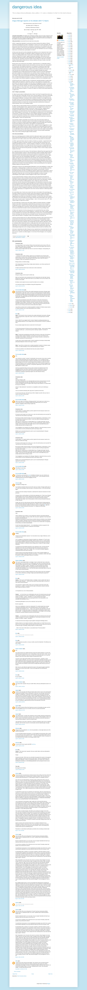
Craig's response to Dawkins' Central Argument (72, 206)
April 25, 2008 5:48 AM (19, 644)
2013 (69, 55)
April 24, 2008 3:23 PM (19, 507)
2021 (69, 41)
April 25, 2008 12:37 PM (20, 710)
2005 (69, 312)
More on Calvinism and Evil (71, 227)
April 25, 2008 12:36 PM (20, 701)
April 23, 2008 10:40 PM (20, 286)
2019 (69, 45)
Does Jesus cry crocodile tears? (71, 108)
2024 (69, 36)
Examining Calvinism (71, 164)
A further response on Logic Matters (71, 232)
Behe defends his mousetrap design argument (71, 212)
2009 (69, 61)
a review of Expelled (71, 124)
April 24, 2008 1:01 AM (19, 309)
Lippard (17, 690)
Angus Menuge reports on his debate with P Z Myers (30, 21)
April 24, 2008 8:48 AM (19, 373)
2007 (69, 309)
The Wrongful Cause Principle (71, 186)
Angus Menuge (18, 237)
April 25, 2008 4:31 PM (19, 738)
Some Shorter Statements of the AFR (71, 271)
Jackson (17, 773)
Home (33, 973)
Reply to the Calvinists (71, 261)
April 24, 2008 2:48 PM (19, 433)
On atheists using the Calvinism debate (71, 144)
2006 (69, 310)
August (70, 74)
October (71, 70)
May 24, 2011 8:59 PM (19, 830)
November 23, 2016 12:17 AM (21, 969)
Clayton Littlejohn (19, 560)
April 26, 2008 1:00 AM (19, 745)
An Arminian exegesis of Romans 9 (71, 201)
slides (29, 729)
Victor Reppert (61, 40)
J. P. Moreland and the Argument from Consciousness (72, 168)
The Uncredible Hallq (19, 289)
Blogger (48, 983)
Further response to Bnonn (72, 160)
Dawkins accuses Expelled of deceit (71, 84)
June (70, 77)
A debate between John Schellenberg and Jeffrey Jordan (72, 298)
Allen (16, 960)
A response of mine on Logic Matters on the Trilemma (71, 243)
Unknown (17, 482)
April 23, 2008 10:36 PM (20, 269)
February (71, 305)
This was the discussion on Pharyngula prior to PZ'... (71, 150)
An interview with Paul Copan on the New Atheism (71, 222)
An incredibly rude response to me (72, 217)
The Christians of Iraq (72, 190)
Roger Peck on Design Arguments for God (72, 257)
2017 (69, 48)
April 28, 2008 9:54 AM (19, 762)
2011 (69, 58)
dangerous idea (27, 6)
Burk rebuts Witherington (71, 100)
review (29, 475)
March (70, 303)
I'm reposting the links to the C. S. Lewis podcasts (71, 89)
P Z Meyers (23, 237)
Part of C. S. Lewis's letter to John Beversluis (71, 177)
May (70, 79)
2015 (69, 51)
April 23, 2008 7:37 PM (19, 250)
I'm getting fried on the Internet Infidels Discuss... (71, 276)
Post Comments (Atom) (21, 976)
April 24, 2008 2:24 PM (19, 405)
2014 (69, 53)
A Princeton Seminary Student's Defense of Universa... (71, 252)
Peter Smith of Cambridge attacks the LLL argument (71, 267)
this (45, 504)
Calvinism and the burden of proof (71, 112)
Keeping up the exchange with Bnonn (71, 133)
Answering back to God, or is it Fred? (71, 282)
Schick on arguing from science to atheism (71, 287)
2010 (69, 60)
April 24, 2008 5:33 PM (19, 528)
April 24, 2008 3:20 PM (19, 479)
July (70, 76)
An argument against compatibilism (72, 292)
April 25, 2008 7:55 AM (19, 678)
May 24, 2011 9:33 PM (19, 957)
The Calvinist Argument (71, 115)
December (71, 64)
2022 (69, 40)
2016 (69, 50)
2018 (69, 46)
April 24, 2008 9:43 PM (19, 574)
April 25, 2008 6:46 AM (19, 671)
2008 (69, 63)
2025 (69, 35)
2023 (69, 38)
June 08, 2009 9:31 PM (19, 769)
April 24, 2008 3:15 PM (19, 469)
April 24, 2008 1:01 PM (19, 395)
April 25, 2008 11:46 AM (20, 686)
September (71, 71)
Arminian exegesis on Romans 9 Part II (72, 197)
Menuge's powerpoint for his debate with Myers (71, 119)
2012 (69, 56)
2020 (69, 43)
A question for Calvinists (71, 129)
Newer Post (15, 973)
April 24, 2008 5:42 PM (19, 556)
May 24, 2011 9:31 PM (19, 898)
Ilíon (16, 313)
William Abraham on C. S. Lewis (71, 182)
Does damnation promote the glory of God (72, 95)
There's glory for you (71, 173)
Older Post (50, 973)
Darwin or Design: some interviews (71, 156)
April (70, 81)
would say (33, 744)
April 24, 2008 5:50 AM (19, 350)
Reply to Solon (72, 263)
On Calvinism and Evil (71, 248)
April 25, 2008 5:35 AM (19, 629)
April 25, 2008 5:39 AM (19, 636)
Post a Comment (17, 971)
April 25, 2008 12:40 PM (20, 724)
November (71, 67)
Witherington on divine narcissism (71, 103)
